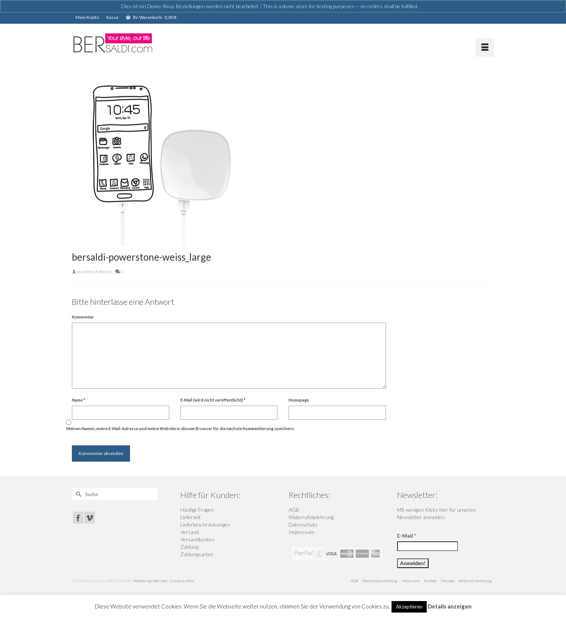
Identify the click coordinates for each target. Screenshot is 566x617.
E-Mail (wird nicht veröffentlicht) (213, 399)
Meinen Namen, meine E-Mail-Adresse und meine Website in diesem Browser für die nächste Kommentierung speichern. (180, 428)
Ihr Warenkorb (151, 17)
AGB (294, 510)
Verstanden (432, 6)
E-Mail (406, 535)
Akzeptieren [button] (409, 607)
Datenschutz (303, 524)
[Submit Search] (77, 494)
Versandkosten (197, 539)
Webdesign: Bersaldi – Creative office (164, 580)
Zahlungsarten (196, 554)
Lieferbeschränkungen (205, 524)
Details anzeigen (450, 606)
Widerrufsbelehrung (311, 517)
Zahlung (189, 547)
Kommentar (83, 316)
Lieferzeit (190, 517)
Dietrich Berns (97, 271)
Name (78, 399)
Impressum (301, 532)
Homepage (299, 399)
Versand (189, 532)
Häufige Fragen (197, 510)
